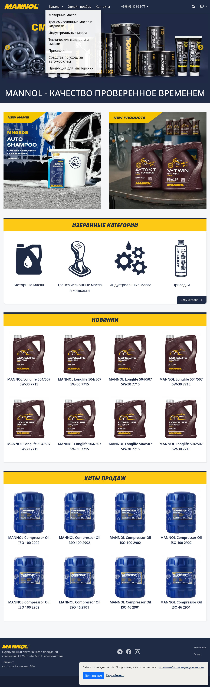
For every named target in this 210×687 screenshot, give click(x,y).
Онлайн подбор (79, 6)
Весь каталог (192, 300)
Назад (7, 47)
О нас (197, 654)
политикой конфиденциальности (181, 667)
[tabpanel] (105, 48)
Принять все (93, 676)
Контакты (103, 6)
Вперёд (200, 47)
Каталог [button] (55, 6)
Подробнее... (115, 675)
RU (202, 6)
